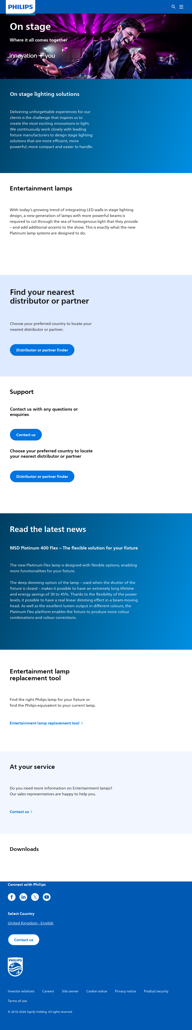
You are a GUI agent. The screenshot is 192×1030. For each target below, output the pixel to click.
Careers (48, 991)
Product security (156, 991)
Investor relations (21, 991)
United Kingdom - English (30, 923)
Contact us (21, 811)
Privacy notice (125, 991)
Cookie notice (96, 991)
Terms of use (17, 1001)
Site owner (70, 991)
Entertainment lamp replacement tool (47, 723)
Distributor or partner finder (42, 350)
